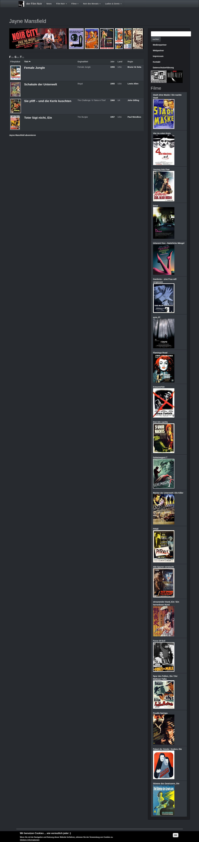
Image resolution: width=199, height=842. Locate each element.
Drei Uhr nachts (160, 422)
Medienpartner (160, 45)
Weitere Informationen (29, 840)
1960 (112, 100)
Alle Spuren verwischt (163, 567)
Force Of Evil (159, 641)
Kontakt (156, 62)
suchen (156, 39)
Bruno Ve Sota (134, 67)
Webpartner (158, 50)
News (49, 4)
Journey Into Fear (161, 169)
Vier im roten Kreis (162, 133)
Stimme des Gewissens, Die (166, 783)
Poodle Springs (160, 713)
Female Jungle (34, 67)
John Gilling (133, 100)
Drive (155, 206)
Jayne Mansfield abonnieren (22, 135)
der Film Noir (34, 3)
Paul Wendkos (134, 117)
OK (175, 835)
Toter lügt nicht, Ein (38, 117)
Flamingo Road (160, 353)
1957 (112, 117)
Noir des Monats (92, 4)
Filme (75, 4)
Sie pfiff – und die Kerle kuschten (47, 101)
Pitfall (155, 529)
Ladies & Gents (113, 4)
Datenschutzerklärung (163, 67)
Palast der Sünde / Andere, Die (167, 749)
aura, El (156, 317)
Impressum (158, 56)
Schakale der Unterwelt (40, 84)
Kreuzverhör (159, 387)
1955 (112, 67)
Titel (27, 61)
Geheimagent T (160, 457)
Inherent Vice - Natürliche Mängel (168, 243)
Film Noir (61, 4)
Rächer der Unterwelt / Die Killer (168, 493)
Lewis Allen (133, 84)
